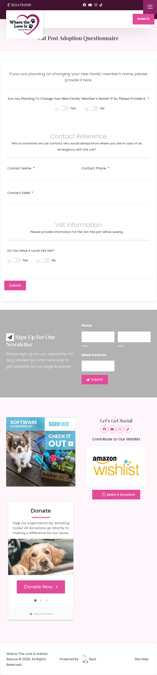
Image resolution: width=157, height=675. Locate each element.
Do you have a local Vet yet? (30, 251)
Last (121, 346)
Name (87, 325)
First (84, 346)
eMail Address (94, 355)
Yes (73, 108)
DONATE (143, 19)
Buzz (88, 659)
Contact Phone (95, 168)
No (102, 108)
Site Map (142, 659)
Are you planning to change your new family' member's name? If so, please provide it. (78, 99)
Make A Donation (118, 495)
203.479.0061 (19, 5)
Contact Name (21, 168)
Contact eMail (20, 193)
